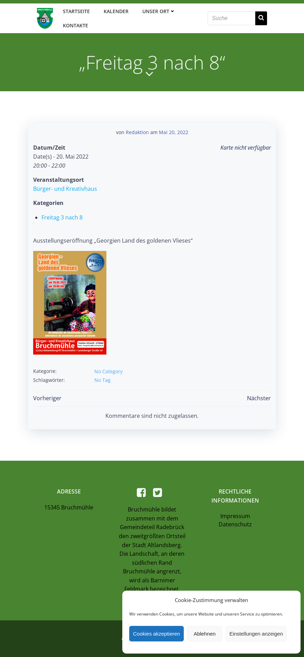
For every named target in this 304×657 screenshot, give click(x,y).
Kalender (115, 10)
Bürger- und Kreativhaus (65, 187)
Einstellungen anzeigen (256, 634)
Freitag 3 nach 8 (61, 215)
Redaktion (137, 130)
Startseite (75, 10)
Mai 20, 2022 (173, 130)
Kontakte (74, 24)
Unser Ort (157, 10)
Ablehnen (205, 634)
